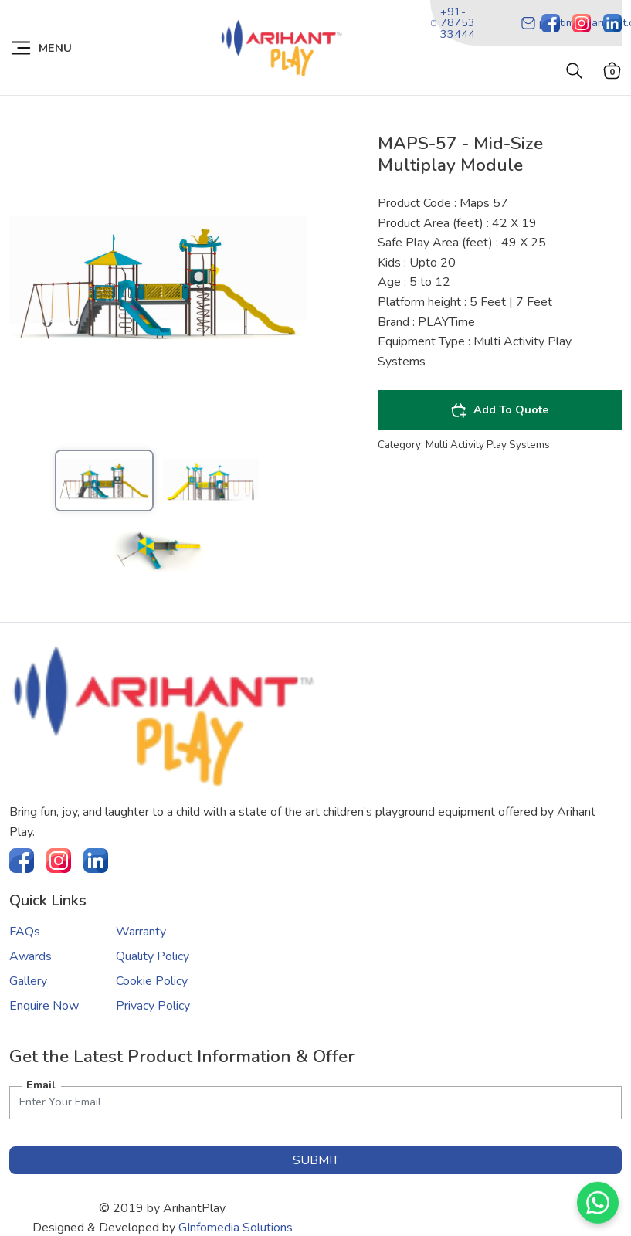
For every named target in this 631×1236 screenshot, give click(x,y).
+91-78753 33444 (452, 22)
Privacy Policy (153, 1005)
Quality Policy (152, 956)
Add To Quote (499, 410)
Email (41, 1084)
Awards (30, 956)
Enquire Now (44, 1005)
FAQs (24, 931)
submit (316, 1160)
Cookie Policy (152, 981)
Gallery (28, 981)
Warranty (141, 931)
